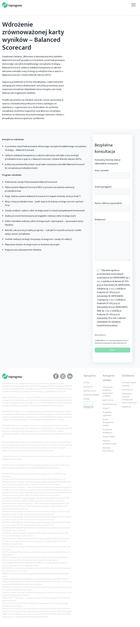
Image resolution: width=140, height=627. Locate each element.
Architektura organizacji (107, 414)
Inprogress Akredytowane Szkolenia (12, 5)
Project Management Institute (108, 422)
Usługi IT (106, 408)
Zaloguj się (88, 407)
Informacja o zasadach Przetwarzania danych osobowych (129, 398)
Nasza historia (127, 389)
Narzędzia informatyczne (108, 449)
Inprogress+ (88, 386)
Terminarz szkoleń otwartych (129, 384)
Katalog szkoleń (90, 390)
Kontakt (86, 398)
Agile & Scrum (108, 400)
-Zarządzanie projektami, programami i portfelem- (108, 392)
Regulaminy (126, 406)
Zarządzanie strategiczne (107, 431)
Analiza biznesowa (110, 404)
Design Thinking (109, 436)
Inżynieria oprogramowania (109, 442)
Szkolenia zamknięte (91, 394)
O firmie (87, 382)
